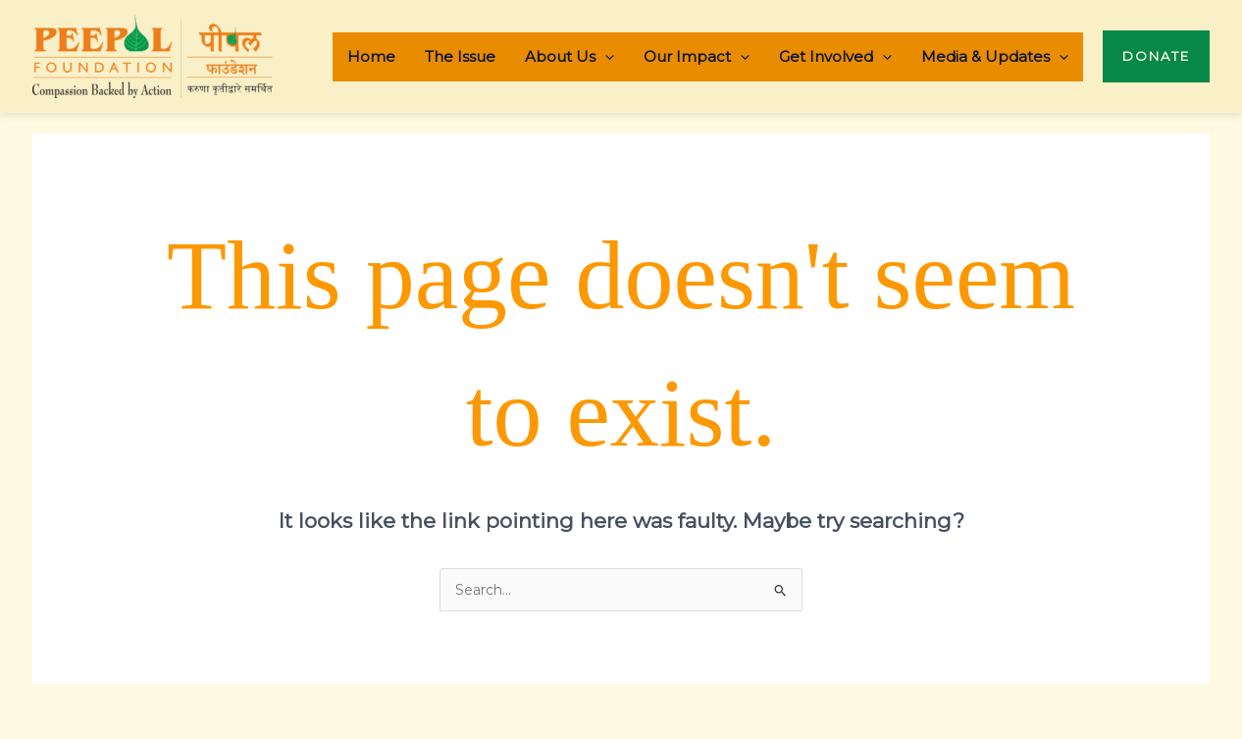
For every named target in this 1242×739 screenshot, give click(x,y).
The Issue (460, 56)
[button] (1156, 56)
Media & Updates (994, 56)
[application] (604, 56)
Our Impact (697, 56)
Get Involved (835, 56)
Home (371, 56)
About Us (569, 56)
